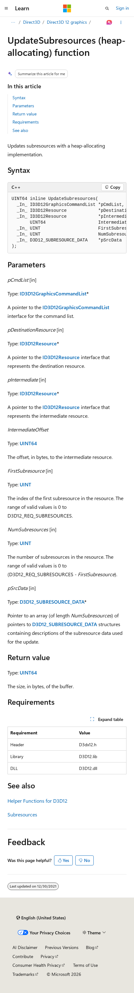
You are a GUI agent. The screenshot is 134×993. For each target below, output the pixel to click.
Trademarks (23, 974)
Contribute (22, 956)
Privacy (47, 956)
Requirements (25, 122)
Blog (90, 947)
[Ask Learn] (109, 22)
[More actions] (121, 22)
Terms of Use (85, 965)
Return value (24, 114)
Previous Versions (61, 947)
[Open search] (107, 8)
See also (20, 130)
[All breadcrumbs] (12, 22)
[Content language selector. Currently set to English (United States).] (41, 918)
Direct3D (31, 22)
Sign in (122, 8)
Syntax (18, 97)
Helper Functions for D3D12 (37, 800)
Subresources (22, 814)
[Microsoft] (67, 8)
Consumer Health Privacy (36, 965)
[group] (67, 222)
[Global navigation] (6, 8)
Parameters (23, 106)
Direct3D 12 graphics (67, 22)
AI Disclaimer (24, 947)
